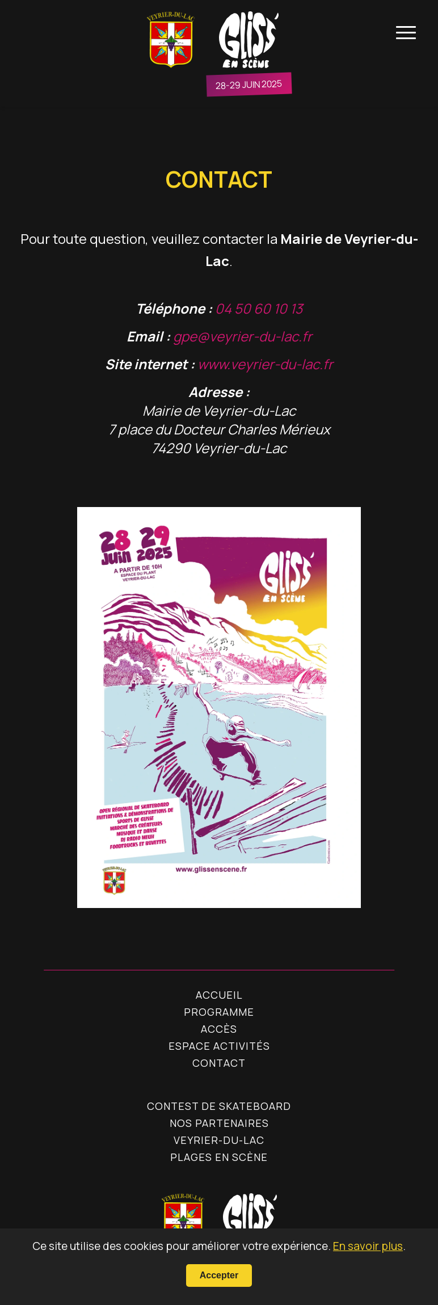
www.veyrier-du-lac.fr (265, 363)
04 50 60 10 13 (258, 308)
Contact (219, 1063)
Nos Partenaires (219, 1123)
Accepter (219, 1275)
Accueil (219, 995)
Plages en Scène (219, 1157)
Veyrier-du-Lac (219, 1140)
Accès (219, 1029)
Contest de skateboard (219, 1106)
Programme (219, 1012)
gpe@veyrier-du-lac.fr (242, 336)
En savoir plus (368, 1246)
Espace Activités (219, 1046)
